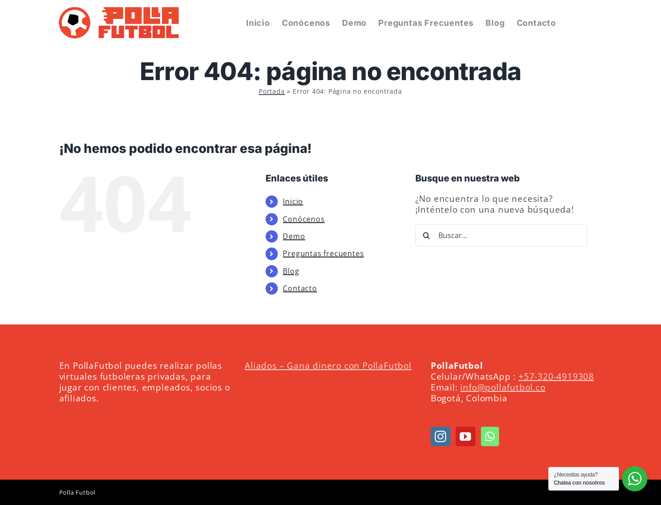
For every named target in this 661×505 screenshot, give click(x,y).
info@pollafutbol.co (502, 387)
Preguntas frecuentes (323, 253)
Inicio (293, 201)
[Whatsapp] (490, 436)
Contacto (300, 288)
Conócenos (303, 219)
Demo (294, 236)
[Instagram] (441, 436)
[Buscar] (426, 235)
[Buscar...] (501, 235)
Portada (272, 91)
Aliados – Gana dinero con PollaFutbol (328, 365)
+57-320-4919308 (556, 376)
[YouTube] (466, 436)
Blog (291, 271)
